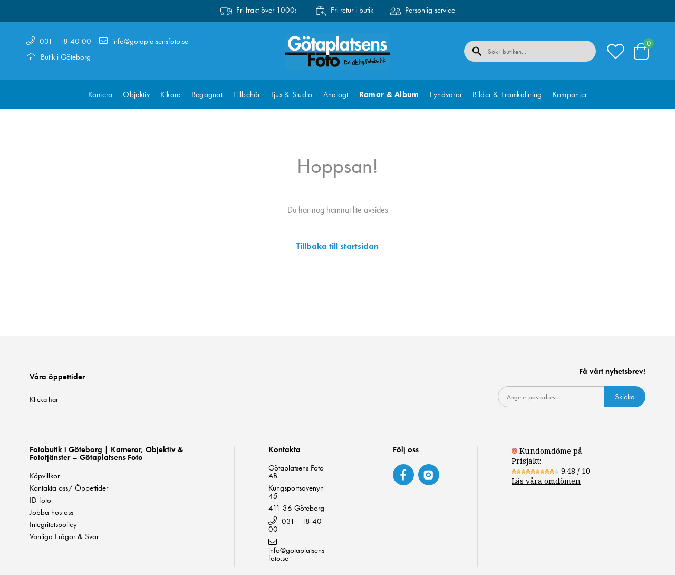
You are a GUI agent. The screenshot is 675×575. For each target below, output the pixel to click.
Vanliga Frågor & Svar (64, 537)
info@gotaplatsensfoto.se (150, 41)
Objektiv (136, 94)
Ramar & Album (389, 94)
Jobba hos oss (51, 512)
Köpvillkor (45, 476)
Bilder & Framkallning (507, 94)
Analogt (336, 94)
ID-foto (40, 500)
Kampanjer (570, 94)
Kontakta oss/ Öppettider (69, 488)
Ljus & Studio (292, 94)
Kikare (170, 94)
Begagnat (207, 94)
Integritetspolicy (53, 525)
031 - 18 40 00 (65, 41)
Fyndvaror (446, 94)
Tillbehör (247, 94)
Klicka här (44, 399)
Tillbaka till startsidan (337, 246)
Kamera (100, 94)
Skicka (625, 396)
